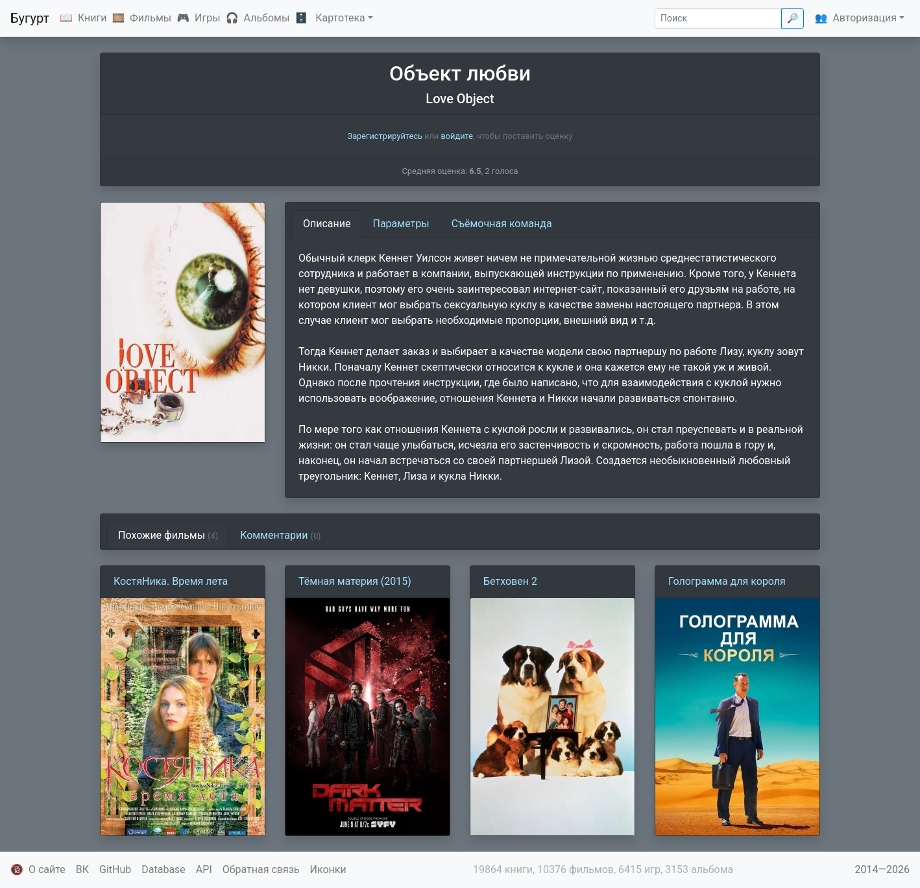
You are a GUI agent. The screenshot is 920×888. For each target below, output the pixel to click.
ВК (82, 869)
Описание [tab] (327, 223)
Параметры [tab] (401, 223)
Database (163, 869)
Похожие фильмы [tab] (168, 535)
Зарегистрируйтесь (385, 136)
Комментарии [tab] (280, 535)
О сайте (47, 869)
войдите (457, 136)
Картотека (340, 18)
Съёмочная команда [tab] (502, 223)
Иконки (328, 869)
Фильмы (150, 18)
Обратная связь (261, 869)
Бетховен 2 (510, 581)
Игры (208, 18)
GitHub (115, 869)
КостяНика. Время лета (171, 581)
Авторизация (864, 18)
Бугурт (29, 18)
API (204, 869)
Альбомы (267, 18)
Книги (92, 18)
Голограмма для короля (727, 581)
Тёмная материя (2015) (354, 581)
